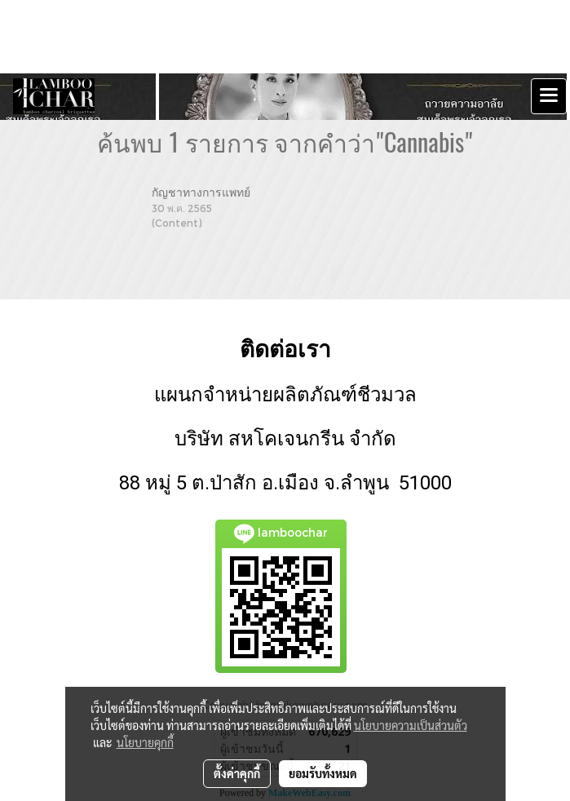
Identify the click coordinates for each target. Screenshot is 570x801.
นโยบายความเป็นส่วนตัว (410, 725)
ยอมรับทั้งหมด (323, 773)
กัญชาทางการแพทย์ (201, 192)
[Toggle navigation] (549, 96)
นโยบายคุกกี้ (145, 742)
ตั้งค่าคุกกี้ (237, 773)
